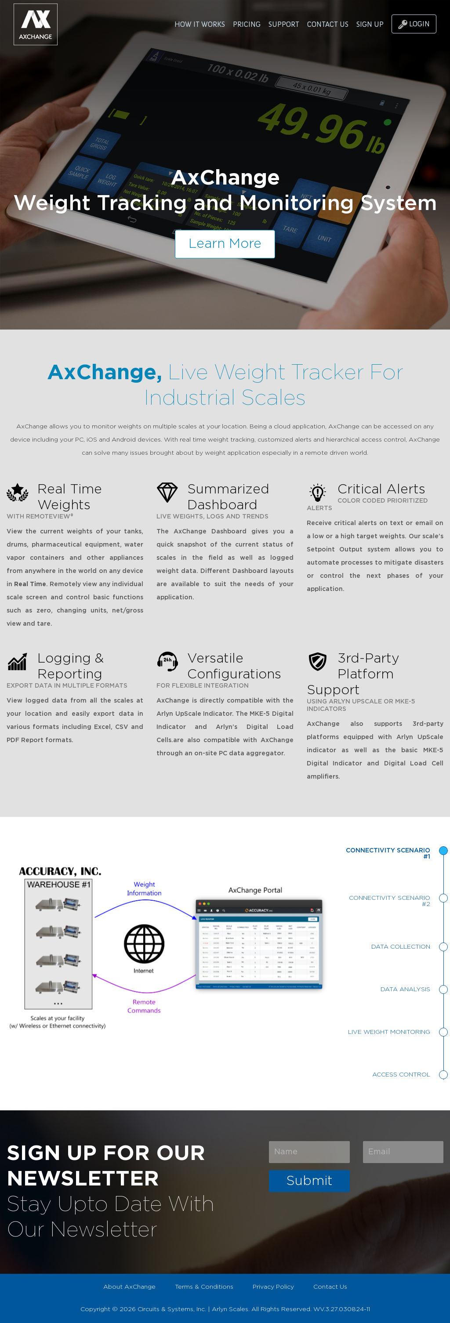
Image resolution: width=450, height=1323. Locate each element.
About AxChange (129, 1287)
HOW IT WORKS (199, 24)
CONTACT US (327, 24)
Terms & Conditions (204, 1287)
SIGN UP (370, 24)
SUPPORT (284, 24)
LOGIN (414, 24)
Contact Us (330, 1287)
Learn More (225, 243)
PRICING (247, 24)
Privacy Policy (273, 1287)
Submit (309, 1181)
